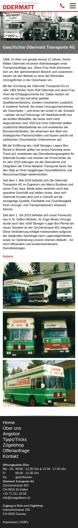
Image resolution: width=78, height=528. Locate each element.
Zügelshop (13, 444)
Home (9, 422)
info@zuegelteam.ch (16, 497)
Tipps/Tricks (15, 439)
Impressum (10, 522)
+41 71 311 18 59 (14, 493)
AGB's (24, 522)
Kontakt (10, 456)
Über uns (12, 428)
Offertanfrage (16, 450)
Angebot (11, 433)
